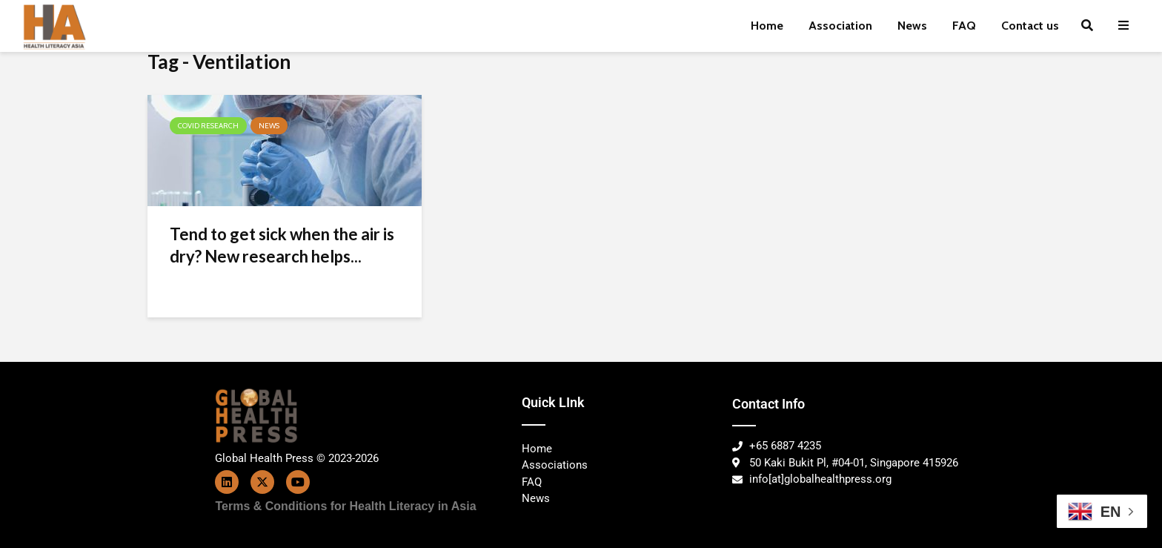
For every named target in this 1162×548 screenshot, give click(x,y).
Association (840, 26)
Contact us (1030, 26)
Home (767, 26)
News (912, 26)
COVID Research (208, 126)
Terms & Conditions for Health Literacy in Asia (346, 506)
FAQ (964, 26)
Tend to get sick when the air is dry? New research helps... (282, 245)
